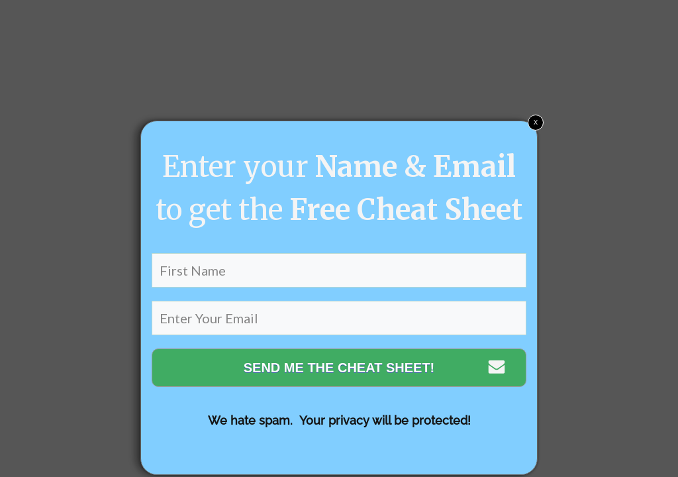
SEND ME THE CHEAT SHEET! (339, 367)
